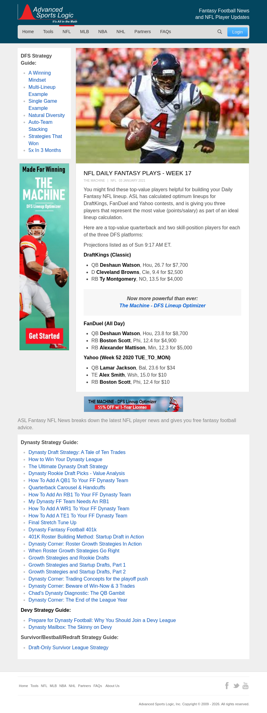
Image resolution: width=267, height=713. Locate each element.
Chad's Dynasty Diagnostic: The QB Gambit (76, 593)
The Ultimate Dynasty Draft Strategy (68, 466)
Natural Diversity (46, 115)
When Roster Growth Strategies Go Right (73, 550)
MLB (84, 31)
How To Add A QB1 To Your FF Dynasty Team (78, 480)
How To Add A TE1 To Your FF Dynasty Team (77, 515)
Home (28, 31)
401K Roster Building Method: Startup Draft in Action (86, 536)
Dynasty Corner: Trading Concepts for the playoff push (88, 578)
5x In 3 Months (44, 150)
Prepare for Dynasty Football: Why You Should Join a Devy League (102, 620)
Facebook (227, 685)
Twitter (236, 685)
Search (220, 32)
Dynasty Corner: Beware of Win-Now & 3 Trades (81, 586)
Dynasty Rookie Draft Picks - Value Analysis (76, 473)
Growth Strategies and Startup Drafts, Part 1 (77, 565)
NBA (102, 31)
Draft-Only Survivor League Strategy (68, 647)
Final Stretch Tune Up (52, 522)
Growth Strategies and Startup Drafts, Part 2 (77, 571)
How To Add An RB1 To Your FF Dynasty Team (79, 494)
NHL (120, 31)
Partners (142, 31)
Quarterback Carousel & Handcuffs (66, 487)
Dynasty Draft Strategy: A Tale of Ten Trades (76, 452)
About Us (113, 686)
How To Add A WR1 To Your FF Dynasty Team (78, 508)
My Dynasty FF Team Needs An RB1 (68, 501)
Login (237, 31)
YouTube (245, 685)
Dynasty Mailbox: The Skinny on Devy (70, 627)
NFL (67, 31)
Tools (48, 31)
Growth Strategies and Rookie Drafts (68, 557)
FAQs (165, 31)
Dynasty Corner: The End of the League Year (77, 600)
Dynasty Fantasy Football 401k (62, 529)
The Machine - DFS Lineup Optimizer (162, 305)
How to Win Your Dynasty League (65, 459)
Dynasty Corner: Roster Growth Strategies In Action (85, 544)
